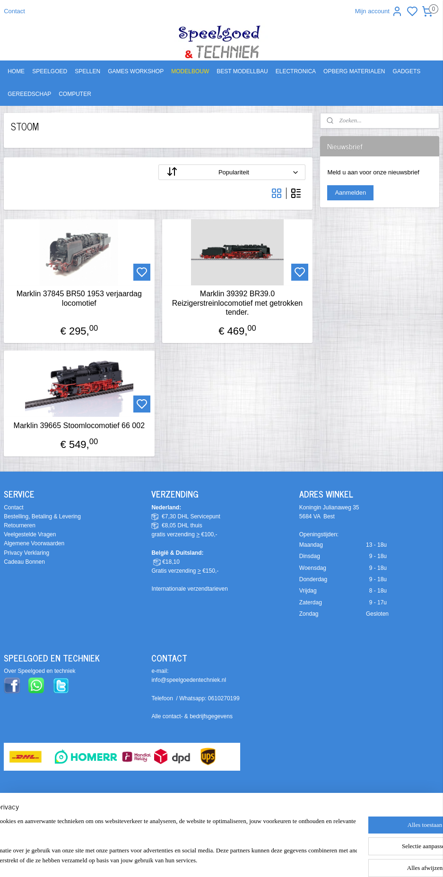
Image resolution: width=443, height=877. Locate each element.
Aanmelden (350, 192)
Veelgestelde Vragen (30, 534)
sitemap (262, 822)
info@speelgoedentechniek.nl (188, 680)
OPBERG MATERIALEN (354, 71)
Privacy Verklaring (26, 553)
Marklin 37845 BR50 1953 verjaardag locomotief (79, 298)
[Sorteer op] (232, 172)
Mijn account (379, 11)
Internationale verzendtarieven (189, 588)
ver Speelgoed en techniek (41, 671)
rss (279, 822)
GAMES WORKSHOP (136, 71)
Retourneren (19, 525)
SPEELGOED (49, 71)
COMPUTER (75, 94)
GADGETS (407, 71)
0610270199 (224, 698)
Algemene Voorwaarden (34, 543)
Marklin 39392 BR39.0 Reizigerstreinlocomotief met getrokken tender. (237, 303)
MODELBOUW (190, 71)
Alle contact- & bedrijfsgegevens (191, 716)
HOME (16, 71)
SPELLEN (87, 71)
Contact (14, 11)
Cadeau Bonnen (24, 562)
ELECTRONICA (296, 71)
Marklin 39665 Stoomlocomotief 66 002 (79, 425)
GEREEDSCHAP (29, 94)
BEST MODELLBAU (242, 71)
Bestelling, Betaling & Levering (42, 516)
